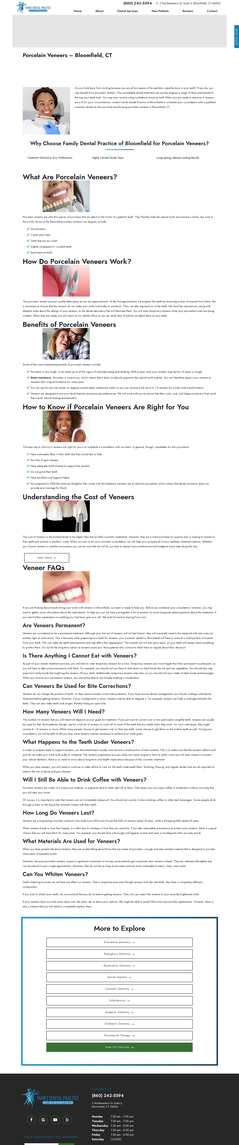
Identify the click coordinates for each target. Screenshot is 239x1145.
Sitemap (101, 1135)
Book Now (237, 36)
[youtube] (55, 1047)
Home (78, 11)
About (99, 11)
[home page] (32, 7)
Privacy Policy (116, 1135)
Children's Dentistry (117, 964)
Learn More (44, 557)
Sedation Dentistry (58, 964)
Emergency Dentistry (117, 942)
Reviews (188, 11)
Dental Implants (58, 953)
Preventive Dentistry (58, 942)
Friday (96, 1062)
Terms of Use (135, 1135)
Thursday (98, 1057)
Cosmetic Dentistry (117, 953)
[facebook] (31, 1047)
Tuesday (97, 1048)
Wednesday (100, 1053)
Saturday (98, 1067)
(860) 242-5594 (137, 3)
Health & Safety (112, 1079)
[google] (43, 1047)
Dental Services (127, 11)
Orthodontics (176, 953)
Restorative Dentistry (176, 942)
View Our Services (117, 975)
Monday (97, 1044)
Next (66, 1075)
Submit (66, 1110)
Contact (212, 11)
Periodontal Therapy (177, 964)
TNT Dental (193, 1135)
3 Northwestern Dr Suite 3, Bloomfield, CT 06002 (188, 3)
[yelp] (67, 1047)
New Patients (160, 11)
